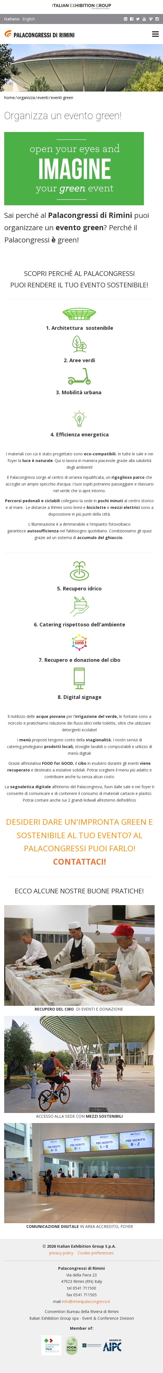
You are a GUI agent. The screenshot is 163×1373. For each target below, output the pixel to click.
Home (9, 97)
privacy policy (61, 1253)
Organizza (26, 97)
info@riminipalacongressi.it (86, 1301)
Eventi (42, 97)
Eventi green (62, 97)
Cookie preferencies (96, 1253)
